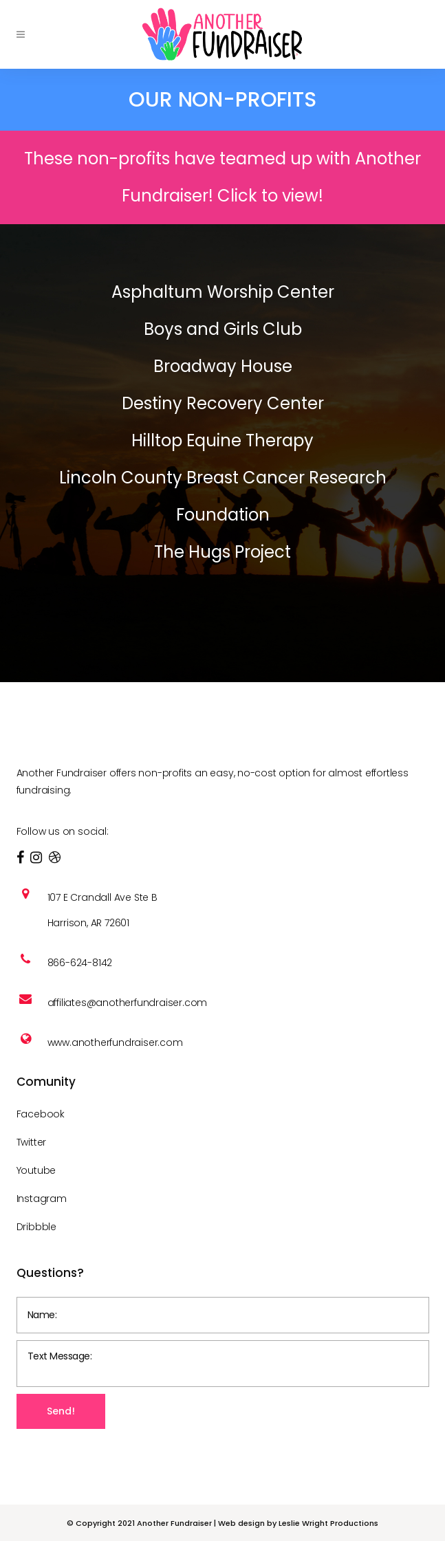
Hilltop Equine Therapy (222, 440)
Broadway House (222, 366)
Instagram (42, 1198)
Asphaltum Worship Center (222, 292)
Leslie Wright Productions (328, 1523)
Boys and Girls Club (223, 329)
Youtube (36, 1170)
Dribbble (36, 1227)
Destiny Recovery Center (223, 403)
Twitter (32, 1142)
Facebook (41, 1114)
